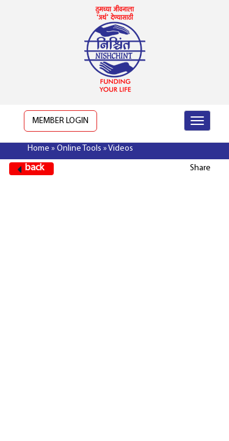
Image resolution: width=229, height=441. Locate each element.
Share (200, 168)
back (34, 168)
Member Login (60, 121)
